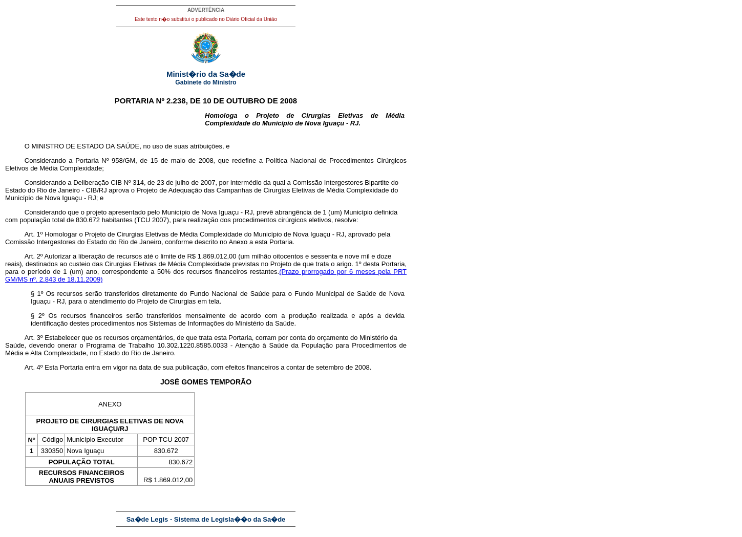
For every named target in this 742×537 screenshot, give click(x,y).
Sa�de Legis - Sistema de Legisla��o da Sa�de (206, 519)
